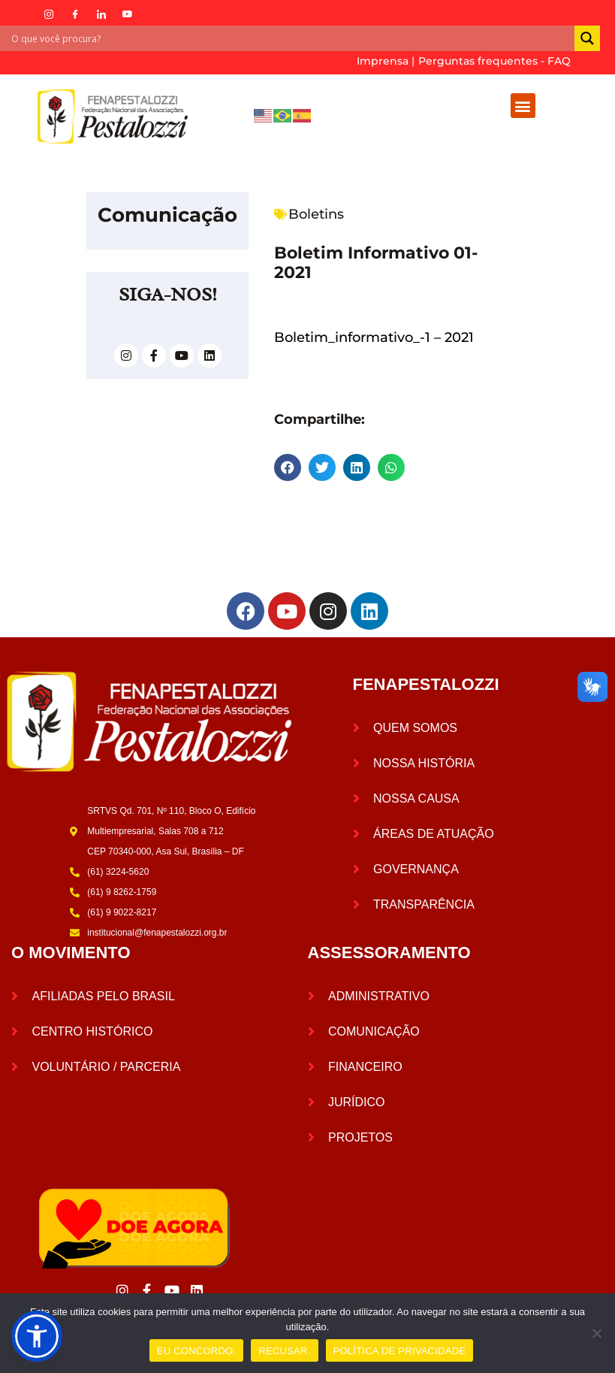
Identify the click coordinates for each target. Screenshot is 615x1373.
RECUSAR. (284, 1350)
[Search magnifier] (587, 38)
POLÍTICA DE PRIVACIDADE (399, 1350)
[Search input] (291, 38)
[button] (523, 105)
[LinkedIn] (101, 14)
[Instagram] (49, 14)
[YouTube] (127, 14)
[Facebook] (75, 14)
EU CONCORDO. (197, 1350)
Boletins (316, 214)
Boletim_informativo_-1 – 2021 (374, 337)
